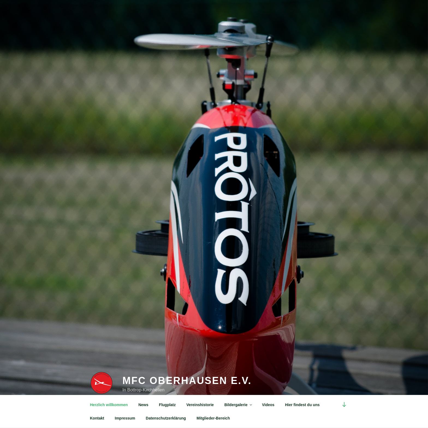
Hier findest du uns (302, 405)
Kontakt (97, 418)
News (143, 405)
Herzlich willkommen (109, 405)
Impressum (125, 418)
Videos (268, 405)
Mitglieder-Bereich (213, 418)
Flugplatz (167, 405)
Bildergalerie (238, 405)
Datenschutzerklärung (166, 418)
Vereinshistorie (200, 405)
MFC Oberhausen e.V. (186, 380)
